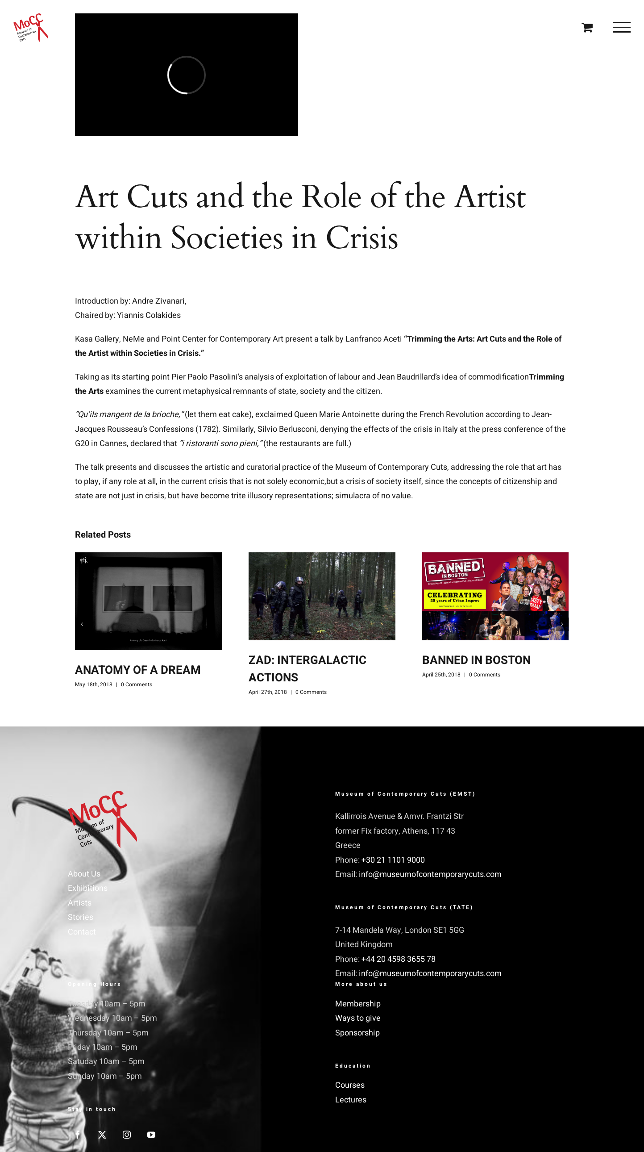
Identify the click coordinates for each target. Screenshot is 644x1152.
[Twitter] (102, 1134)
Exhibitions (88, 888)
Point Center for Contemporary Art (222, 339)
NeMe (134, 339)
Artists (79, 903)
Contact (82, 932)
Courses (350, 1085)
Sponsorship (357, 1033)
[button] (81, 624)
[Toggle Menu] (621, 27)
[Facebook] (77, 1134)
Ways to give (358, 1018)
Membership (358, 1004)
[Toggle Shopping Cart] (587, 27)
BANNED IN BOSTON (476, 660)
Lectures (350, 1100)
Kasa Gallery (97, 339)
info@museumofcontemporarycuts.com (430, 874)
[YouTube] (151, 1134)
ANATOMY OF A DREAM (138, 670)
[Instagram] (127, 1134)
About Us (84, 874)
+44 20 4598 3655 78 (398, 959)
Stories (80, 917)
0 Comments (136, 684)
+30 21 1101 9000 (393, 860)
